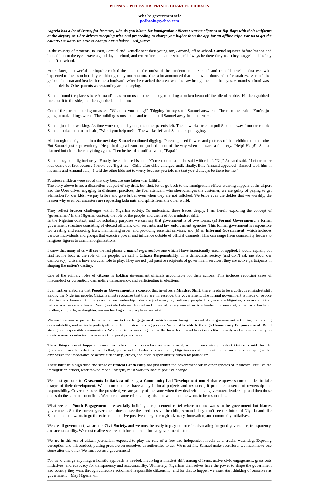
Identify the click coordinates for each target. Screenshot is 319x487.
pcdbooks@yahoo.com (159, 20)
